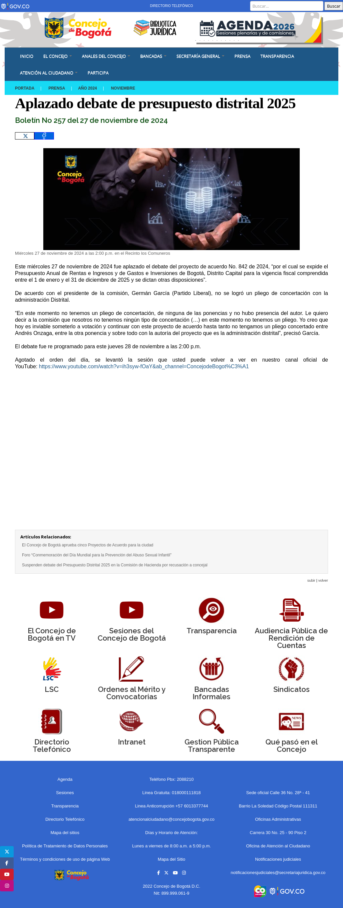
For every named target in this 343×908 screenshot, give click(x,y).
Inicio (26, 56)
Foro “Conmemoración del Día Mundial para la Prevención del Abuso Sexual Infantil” (97, 555)
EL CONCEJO (57, 56)
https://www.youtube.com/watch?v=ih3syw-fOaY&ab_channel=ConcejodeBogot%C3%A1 (144, 366)
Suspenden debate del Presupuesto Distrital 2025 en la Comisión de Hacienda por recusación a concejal (114, 565)
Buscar (333, 6)
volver (323, 580)
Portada (24, 88)
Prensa (57, 88)
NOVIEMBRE (123, 88)
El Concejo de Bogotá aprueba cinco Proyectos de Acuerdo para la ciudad (87, 545)
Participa (98, 73)
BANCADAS (153, 56)
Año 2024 (87, 88)
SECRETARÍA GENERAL (200, 56)
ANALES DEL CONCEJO (106, 56)
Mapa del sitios (65, 832)
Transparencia (277, 56)
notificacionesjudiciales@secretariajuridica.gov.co (278, 872)
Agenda (65, 779)
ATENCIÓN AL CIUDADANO (49, 73)
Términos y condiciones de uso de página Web (65, 859)
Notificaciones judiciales (278, 859)
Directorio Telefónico (171, 6)
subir (311, 580)
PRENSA (242, 56)
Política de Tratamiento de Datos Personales (65, 845)
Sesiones (65, 792)
